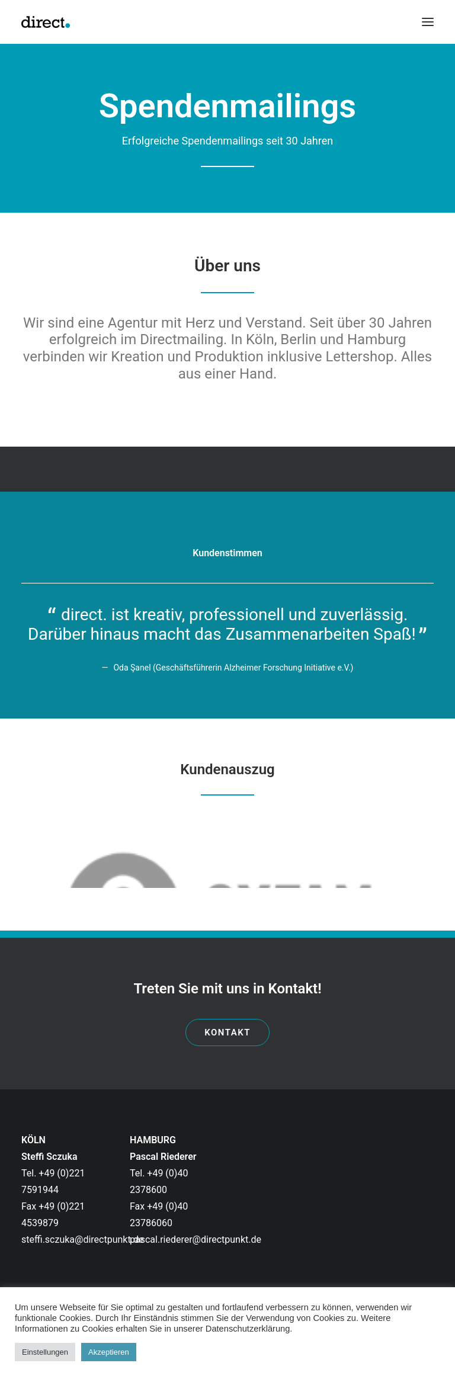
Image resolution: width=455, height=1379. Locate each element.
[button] (427, 22)
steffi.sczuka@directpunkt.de (82, 1239)
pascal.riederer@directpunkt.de (195, 1239)
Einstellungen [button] (45, 1352)
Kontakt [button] (227, 1032)
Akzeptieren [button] (108, 1352)
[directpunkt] (45, 22)
